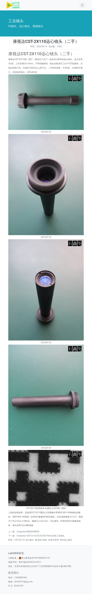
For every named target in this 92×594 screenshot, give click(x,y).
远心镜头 (30, 540)
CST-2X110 (32, 72)
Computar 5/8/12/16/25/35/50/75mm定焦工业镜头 (41, 536)
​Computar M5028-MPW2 (28, 531)
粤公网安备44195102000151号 (35, 558)
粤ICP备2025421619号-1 (30, 562)
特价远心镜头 (66, 540)
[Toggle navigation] (82, 5)
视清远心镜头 (41, 540)
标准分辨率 (53, 540)
